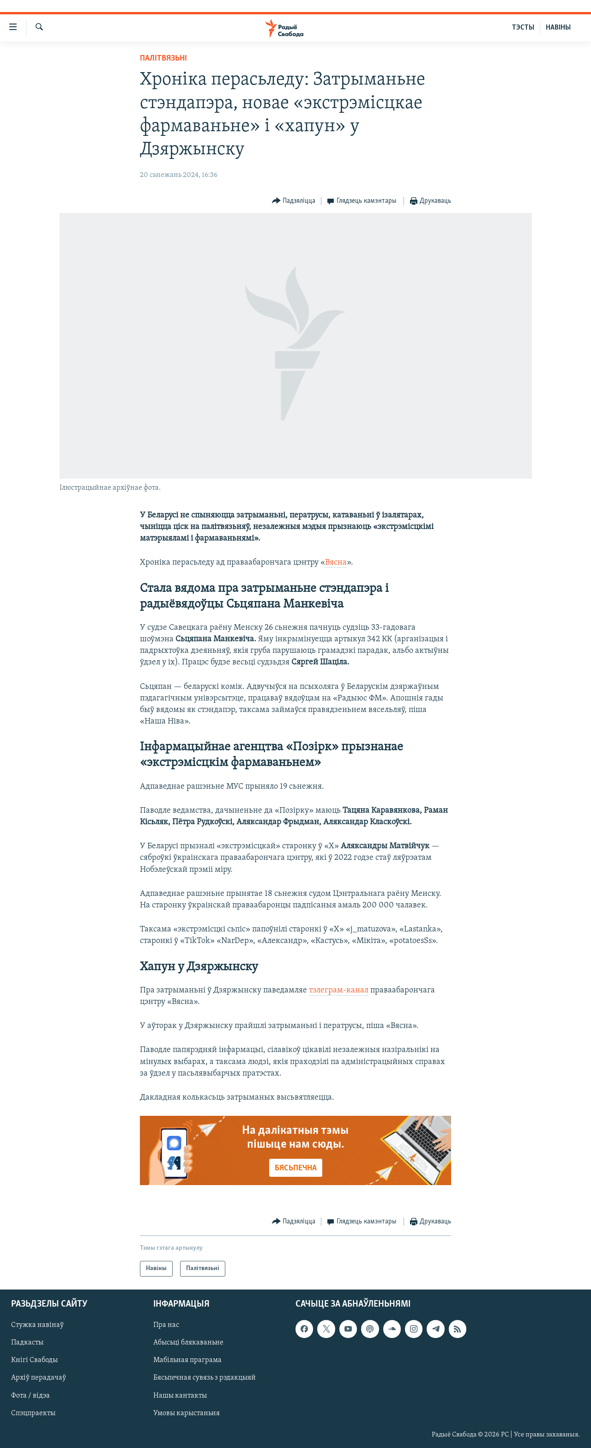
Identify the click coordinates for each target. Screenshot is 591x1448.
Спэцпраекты (33, 1413)
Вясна (336, 562)
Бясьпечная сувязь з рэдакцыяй (204, 1378)
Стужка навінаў (37, 1325)
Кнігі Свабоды (34, 1360)
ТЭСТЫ (523, 27)
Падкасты (27, 1343)
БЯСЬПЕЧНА (296, 1168)
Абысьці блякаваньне (188, 1343)
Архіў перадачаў (38, 1378)
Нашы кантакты (180, 1395)
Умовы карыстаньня (186, 1413)
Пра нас (166, 1325)
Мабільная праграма (187, 1360)
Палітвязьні (163, 58)
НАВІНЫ (558, 27)
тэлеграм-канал (338, 990)
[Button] (294, 201)
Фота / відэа (30, 1395)
